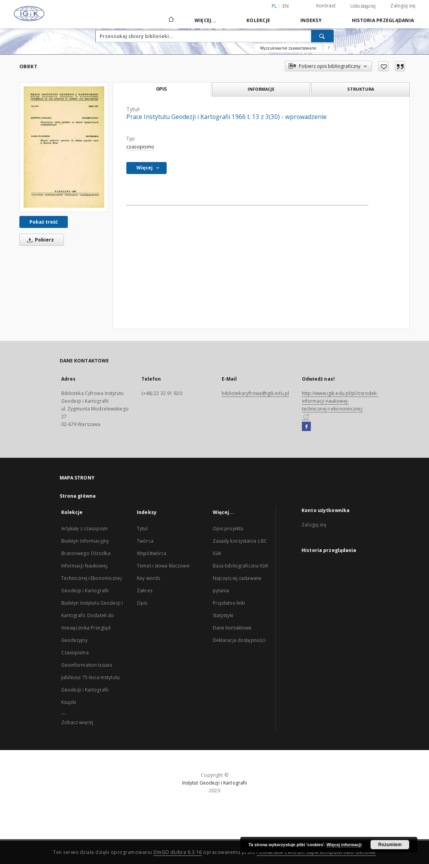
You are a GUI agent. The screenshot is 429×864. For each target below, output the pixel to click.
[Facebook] (306, 426)
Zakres (144, 590)
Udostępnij (363, 6)
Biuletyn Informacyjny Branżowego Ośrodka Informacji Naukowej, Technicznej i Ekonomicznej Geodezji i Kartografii (91, 566)
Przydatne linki (229, 603)
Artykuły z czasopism (84, 528)
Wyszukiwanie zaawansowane (288, 48)
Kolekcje (258, 20)
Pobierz (39, 239)
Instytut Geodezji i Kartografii (214, 782)
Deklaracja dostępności (239, 640)
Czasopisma (75, 652)
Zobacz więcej (77, 722)
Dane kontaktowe (232, 627)
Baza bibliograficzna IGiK (241, 565)
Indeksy (311, 20)
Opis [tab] (161, 89)
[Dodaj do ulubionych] (383, 66)
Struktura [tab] (360, 89)
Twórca (145, 541)
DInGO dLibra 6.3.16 (177, 852)
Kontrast (326, 5)
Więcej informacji (344, 844)
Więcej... (205, 20)
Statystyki (223, 615)
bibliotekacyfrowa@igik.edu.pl (255, 393)
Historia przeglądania (383, 20)
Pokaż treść (43, 222)
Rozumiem (390, 844)
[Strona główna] (170, 20)
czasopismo (140, 146)
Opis (142, 603)
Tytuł (142, 528)
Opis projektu (228, 528)
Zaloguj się (402, 5)
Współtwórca (151, 553)
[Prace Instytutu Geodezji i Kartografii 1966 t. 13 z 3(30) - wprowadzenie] (64, 146)
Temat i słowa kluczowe (163, 565)
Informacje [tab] (261, 89)
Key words (148, 578)
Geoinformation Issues (86, 665)
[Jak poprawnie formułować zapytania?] (329, 48)
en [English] (286, 6)
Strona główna (78, 496)
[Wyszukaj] (322, 36)
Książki (68, 702)
